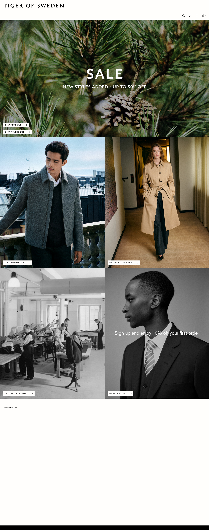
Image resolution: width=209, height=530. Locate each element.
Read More (9, 407)
